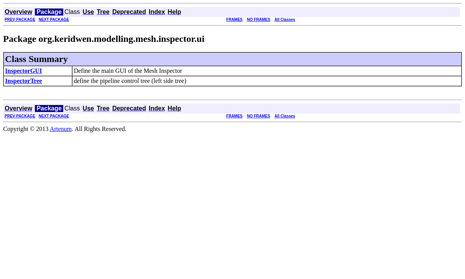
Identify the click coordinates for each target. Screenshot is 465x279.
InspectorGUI (23, 70)
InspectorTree (23, 81)
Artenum (61, 129)
